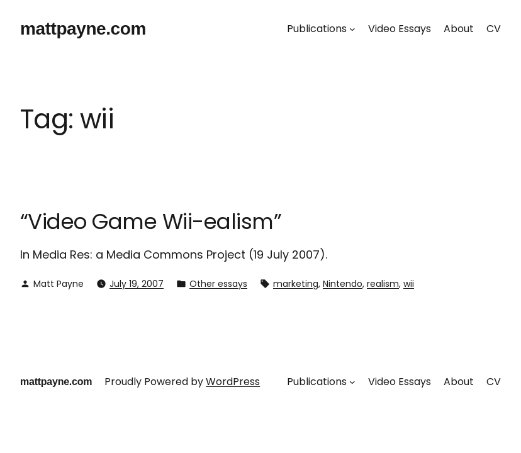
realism (383, 283)
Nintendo (342, 283)
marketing (295, 283)
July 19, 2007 (136, 283)
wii (408, 283)
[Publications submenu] (352, 29)
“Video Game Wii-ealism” (150, 221)
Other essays (218, 283)
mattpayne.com (83, 28)
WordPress (233, 381)
